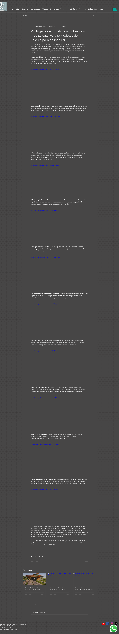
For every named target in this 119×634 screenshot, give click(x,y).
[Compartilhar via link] (43, 556)
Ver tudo (94, 570)
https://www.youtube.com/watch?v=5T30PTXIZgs (45, 445)
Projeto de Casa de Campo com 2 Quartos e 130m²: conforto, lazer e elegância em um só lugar (33, 588)
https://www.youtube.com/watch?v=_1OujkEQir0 (45, 489)
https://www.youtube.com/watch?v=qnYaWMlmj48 (45, 257)
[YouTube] (103, 623)
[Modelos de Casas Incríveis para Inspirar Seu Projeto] (59, 579)
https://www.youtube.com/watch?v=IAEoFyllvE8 (44, 351)
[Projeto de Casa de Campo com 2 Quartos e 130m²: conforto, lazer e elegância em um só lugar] (34, 579)
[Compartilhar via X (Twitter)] (35, 556)
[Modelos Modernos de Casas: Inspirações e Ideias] (84, 579)
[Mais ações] (87, 26)
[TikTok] (116, 623)
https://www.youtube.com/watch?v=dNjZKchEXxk (45, 69)
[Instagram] (112, 623)
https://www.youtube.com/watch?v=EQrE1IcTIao (45, 398)
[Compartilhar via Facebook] (31, 556)
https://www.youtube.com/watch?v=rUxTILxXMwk (45, 165)
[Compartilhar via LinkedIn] (39, 556)
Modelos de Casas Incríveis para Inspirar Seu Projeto (59, 588)
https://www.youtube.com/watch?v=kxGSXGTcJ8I (45, 210)
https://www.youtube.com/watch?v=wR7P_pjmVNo (45, 304)
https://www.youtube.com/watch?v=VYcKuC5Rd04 (45, 116)
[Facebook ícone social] (107, 623)
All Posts (25, 15)
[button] (115, 9)
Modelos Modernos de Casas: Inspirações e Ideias (84, 588)
